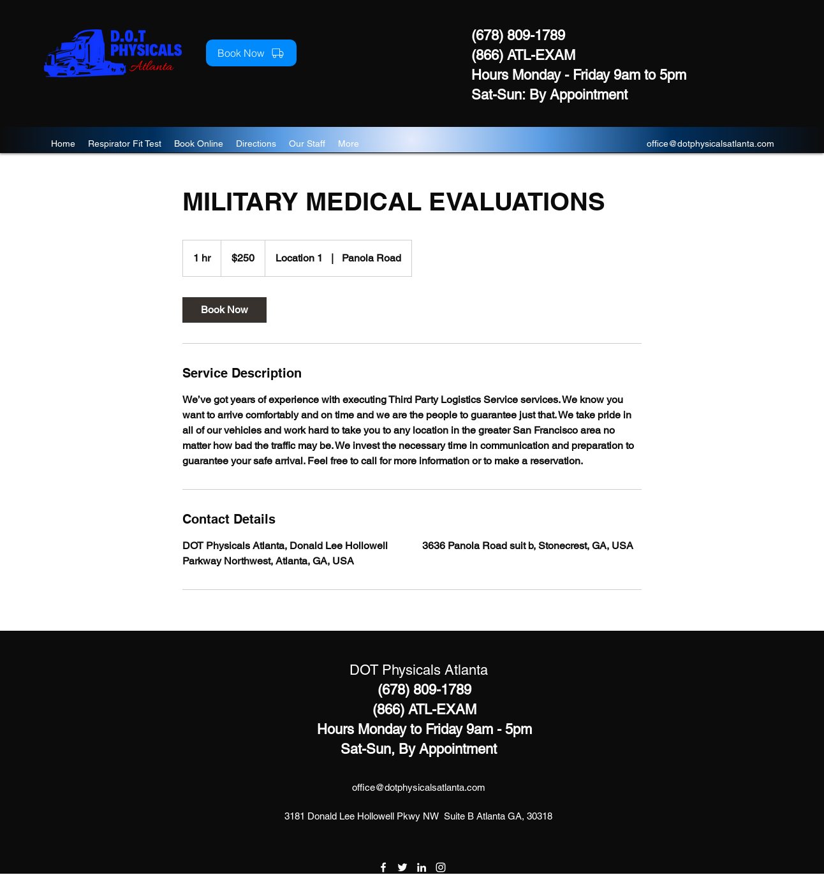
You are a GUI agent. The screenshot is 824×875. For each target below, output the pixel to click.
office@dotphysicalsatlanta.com (710, 143)
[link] (224, 310)
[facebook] (383, 867)
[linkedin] (421, 867)
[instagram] (440, 867)
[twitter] (402, 867)
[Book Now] (251, 53)
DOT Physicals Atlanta (418, 670)
